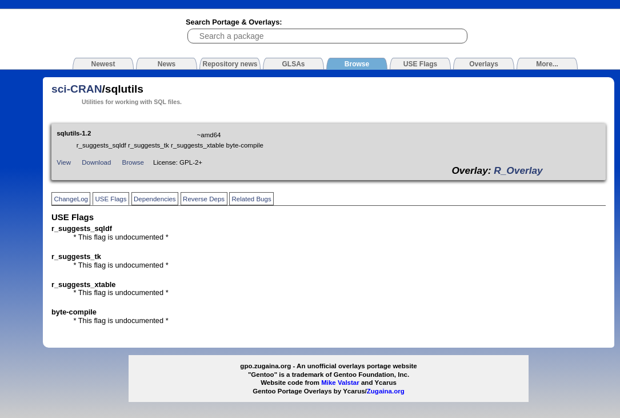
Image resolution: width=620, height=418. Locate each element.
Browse (133, 162)
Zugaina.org (386, 391)
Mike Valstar (340, 382)
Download (96, 162)
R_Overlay (518, 170)
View (64, 162)
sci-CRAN (76, 89)
